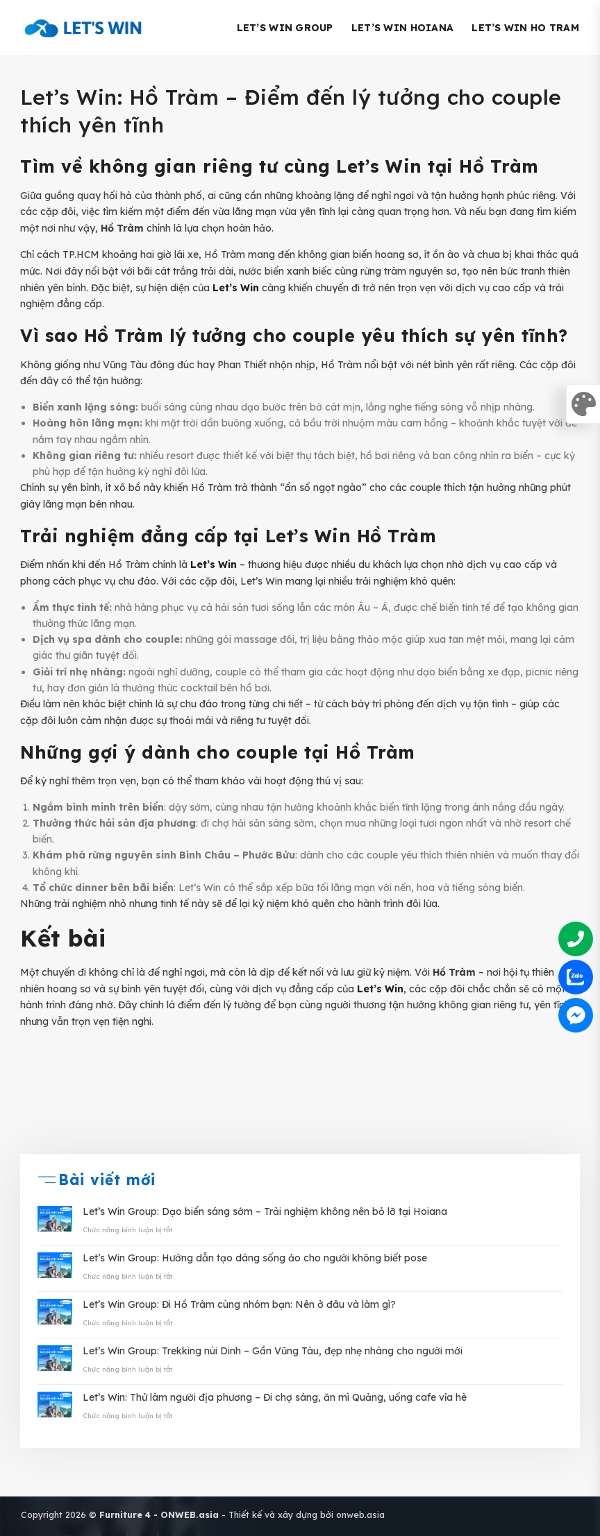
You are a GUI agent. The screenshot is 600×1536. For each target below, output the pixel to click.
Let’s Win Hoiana (402, 27)
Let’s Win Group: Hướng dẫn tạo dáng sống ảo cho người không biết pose (255, 1258)
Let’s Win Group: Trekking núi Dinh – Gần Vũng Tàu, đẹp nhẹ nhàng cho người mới (272, 1351)
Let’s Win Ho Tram (525, 27)
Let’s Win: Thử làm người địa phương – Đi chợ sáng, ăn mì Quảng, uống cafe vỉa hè (275, 1398)
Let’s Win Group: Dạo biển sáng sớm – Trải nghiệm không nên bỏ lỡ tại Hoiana (265, 1212)
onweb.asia (360, 1514)
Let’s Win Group (285, 27)
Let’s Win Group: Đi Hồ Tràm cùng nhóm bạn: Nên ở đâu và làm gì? (239, 1305)
